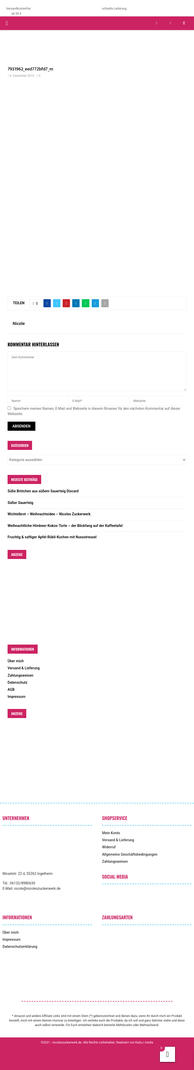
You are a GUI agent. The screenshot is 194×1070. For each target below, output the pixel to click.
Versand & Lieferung (24, 668)
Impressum (17, 697)
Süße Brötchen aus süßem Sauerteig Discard (43, 491)
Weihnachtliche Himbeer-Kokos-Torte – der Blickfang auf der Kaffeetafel (65, 526)
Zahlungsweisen (20, 675)
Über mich (16, 661)
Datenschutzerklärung (20, 947)
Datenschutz (17, 682)
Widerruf (109, 847)
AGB (11, 689)
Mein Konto (111, 833)
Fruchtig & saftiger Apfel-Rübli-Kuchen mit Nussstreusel (52, 537)
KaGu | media (144, 1042)
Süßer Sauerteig (20, 503)
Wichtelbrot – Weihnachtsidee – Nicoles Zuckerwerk (49, 514)
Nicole (19, 324)
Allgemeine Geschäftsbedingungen (129, 854)
